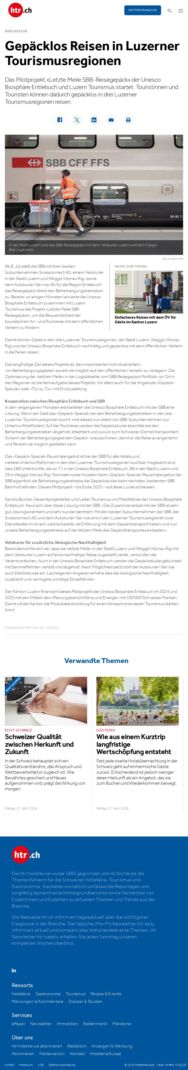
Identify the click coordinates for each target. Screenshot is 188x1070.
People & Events (106, 994)
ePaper (18, 1023)
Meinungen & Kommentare (38, 1001)
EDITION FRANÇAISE (143, 10)
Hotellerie (21, 994)
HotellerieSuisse (105, 1053)
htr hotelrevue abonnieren (37, 1046)
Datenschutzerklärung (61, 1065)
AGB (41, 1065)
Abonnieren (23, 1053)
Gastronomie (48, 994)
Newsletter (41, 1023)
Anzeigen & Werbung (112, 1046)
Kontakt (77, 1053)
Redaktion (77, 1046)
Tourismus (76, 994)
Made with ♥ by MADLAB (171, 1065)
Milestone (121, 1023)
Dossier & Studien (86, 1001)
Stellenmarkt (95, 1023)
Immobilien (67, 1023)
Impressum (26, 1065)
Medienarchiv (52, 1053)
